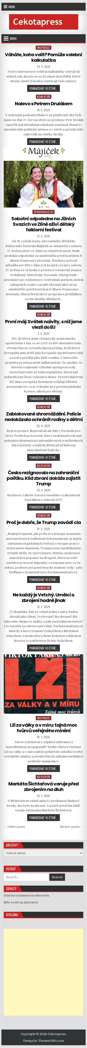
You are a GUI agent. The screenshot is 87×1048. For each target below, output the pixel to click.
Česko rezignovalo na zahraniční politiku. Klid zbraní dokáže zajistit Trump (44, 478)
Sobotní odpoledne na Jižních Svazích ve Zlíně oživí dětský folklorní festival (43, 224)
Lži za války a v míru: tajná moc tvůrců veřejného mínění (43, 728)
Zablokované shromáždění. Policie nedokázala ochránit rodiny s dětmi (44, 417)
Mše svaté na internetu (21, 902)
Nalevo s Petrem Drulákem (43, 103)
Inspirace (43, 48)
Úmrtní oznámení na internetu (26, 895)
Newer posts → (71, 826)
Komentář (43, 97)
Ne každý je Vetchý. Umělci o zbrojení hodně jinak (43, 598)
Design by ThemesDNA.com (43, 1040)
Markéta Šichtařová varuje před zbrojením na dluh (43, 787)
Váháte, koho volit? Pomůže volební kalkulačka (43, 57)
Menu (12, 6)
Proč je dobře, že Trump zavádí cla (43, 522)
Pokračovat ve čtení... (44, 89)
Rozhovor (43, 466)
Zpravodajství (44, 212)
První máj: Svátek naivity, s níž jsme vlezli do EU (43, 324)
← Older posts (14, 826)
